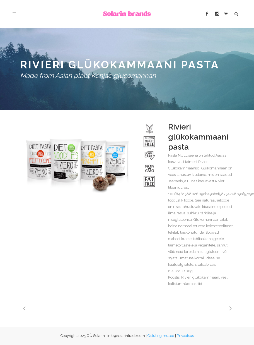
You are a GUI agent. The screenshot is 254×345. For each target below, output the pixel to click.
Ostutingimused (160, 336)
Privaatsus (185, 336)
